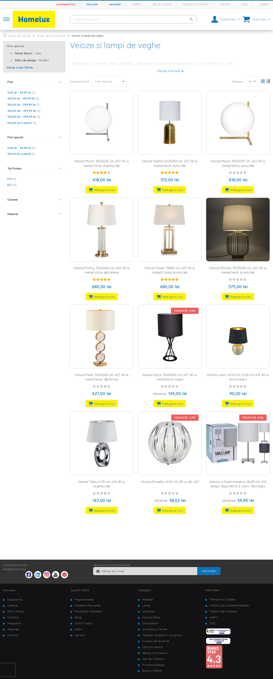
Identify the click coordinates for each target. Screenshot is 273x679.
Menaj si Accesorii (154, 653)
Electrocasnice (152, 647)
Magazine (115, 4)
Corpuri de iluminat (19, 35)
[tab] (34, 82)
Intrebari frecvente (88, 605)
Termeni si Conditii (222, 599)
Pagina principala (5, 35)
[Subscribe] (208, 571)
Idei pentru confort (196, 4)
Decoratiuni (150, 623)
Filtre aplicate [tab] (15, 46)
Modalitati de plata (88, 611)
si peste (21, 122)
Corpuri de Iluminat (155, 641)
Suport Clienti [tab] (80, 590)
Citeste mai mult (168, 71)
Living (146, 605)
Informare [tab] (212, 590)
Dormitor (148, 611)
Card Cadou (83, 623)
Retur (78, 629)
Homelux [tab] (9, 590)
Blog (245, 4)
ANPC (214, 617)
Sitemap (13, 629)
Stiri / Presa (15, 611)
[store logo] (34, 19)
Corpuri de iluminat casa (51, 35)
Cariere (264, 4)
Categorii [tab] (144, 590)
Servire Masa (151, 617)
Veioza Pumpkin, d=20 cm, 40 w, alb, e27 (170, 482)
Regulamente (84, 599)
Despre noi (14, 599)
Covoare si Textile (154, 629)
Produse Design (153, 665)
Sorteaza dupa (79, 81)
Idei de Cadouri (153, 659)
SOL (213, 623)
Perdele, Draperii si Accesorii (162, 635)
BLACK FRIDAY (152, 671)
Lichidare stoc (65, 4)
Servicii (80, 635)
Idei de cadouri (162, 4)
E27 (12, 185)
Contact (225, 4)
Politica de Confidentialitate (229, 605)
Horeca (136, 4)
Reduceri (92, 4)
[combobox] (133, 19)
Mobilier (147, 599)
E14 (11, 178)
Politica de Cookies (223, 611)
